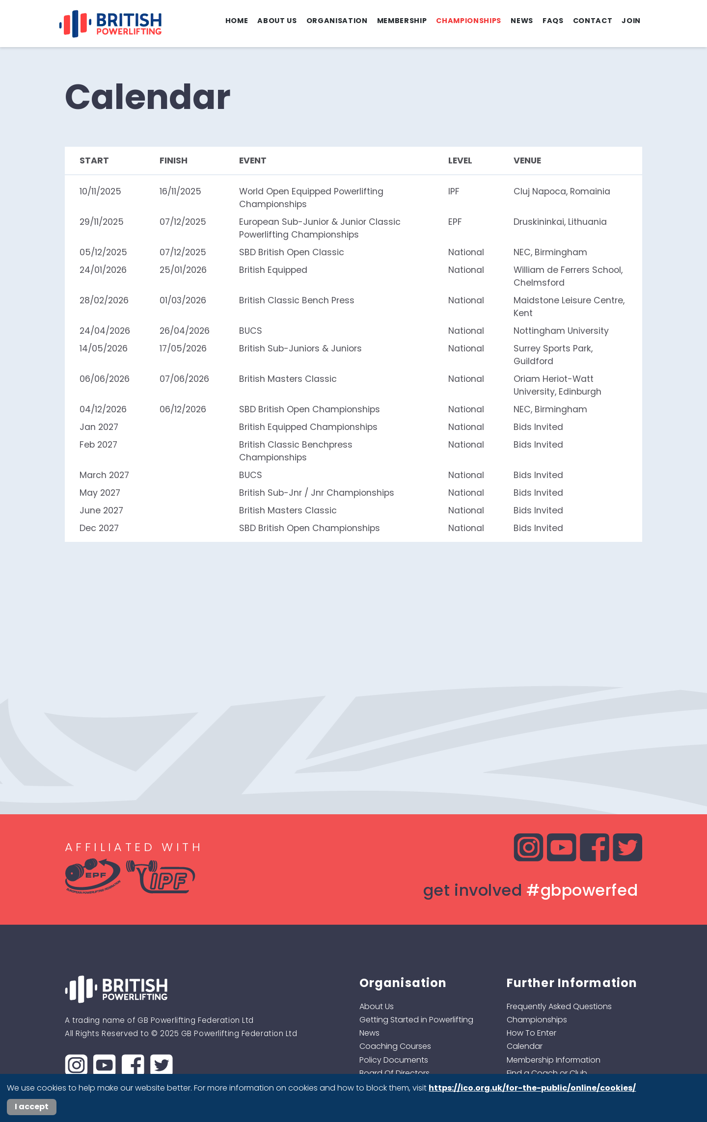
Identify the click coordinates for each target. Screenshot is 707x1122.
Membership (402, 21)
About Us (277, 21)
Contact (593, 21)
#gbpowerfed (582, 890)
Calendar (525, 1046)
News (522, 21)
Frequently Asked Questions (559, 1006)
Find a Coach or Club (547, 1073)
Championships (468, 21)
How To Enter (531, 1033)
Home (236, 21)
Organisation (337, 21)
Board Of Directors (394, 1073)
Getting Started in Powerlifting (416, 1019)
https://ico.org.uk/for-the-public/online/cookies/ (532, 1088)
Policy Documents (393, 1060)
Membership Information (553, 1060)
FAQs (553, 21)
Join (631, 21)
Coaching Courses (395, 1046)
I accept (32, 1106)
